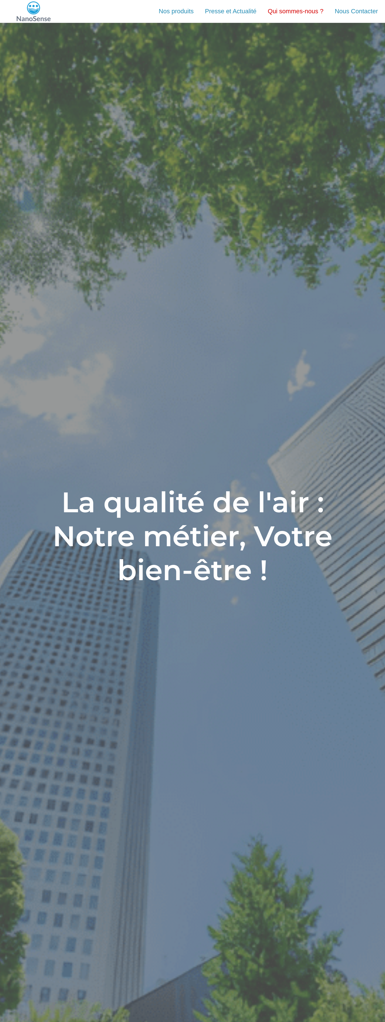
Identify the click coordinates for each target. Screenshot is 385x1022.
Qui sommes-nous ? (295, 11)
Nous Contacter (356, 11)
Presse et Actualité (230, 11)
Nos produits (176, 11)
